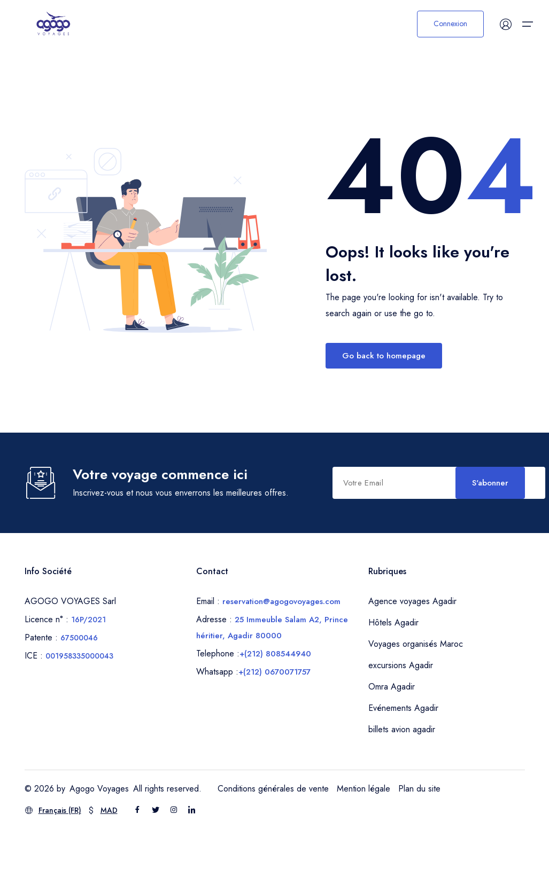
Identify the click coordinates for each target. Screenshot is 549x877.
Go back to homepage (384, 356)
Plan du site (419, 837)
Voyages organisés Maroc (415, 692)
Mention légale (363, 837)
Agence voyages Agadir (412, 649)
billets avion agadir (401, 777)
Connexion (450, 24)
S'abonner (284, 533)
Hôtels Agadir (393, 670)
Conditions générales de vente (273, 837)
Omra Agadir (391, 735)
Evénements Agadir (403, 756)
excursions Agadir (400, 713)
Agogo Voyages (99, 837)
